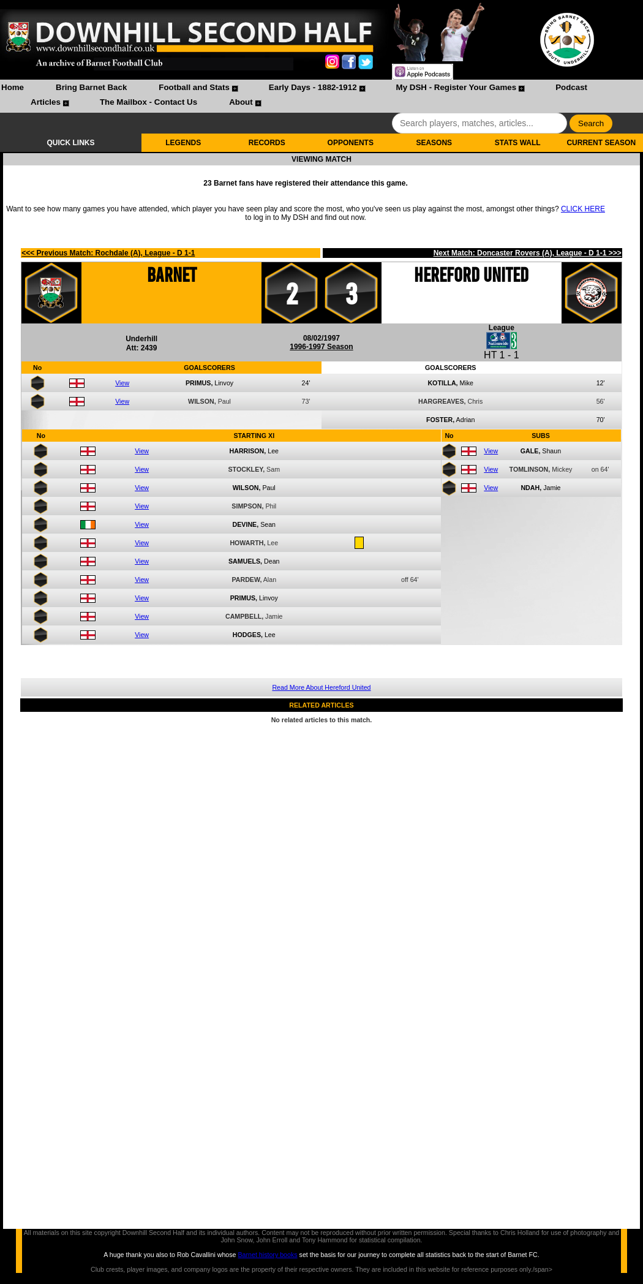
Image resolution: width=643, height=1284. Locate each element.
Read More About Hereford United (321, 687)
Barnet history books (267, 1254)
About (241, 102)
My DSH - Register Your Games (456, 87)
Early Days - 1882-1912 (313, 87)
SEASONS (434, 142)
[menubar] (321, 96)
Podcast (571, 87)
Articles (46, 102)
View (122, 383)
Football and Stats (194, 87)
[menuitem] (12, 88)
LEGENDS (183, 142)
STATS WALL (518, 142)
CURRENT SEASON (601, 142)
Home (12, 87)
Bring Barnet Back (91, 87)
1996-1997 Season (321, 346)
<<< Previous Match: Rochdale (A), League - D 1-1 (108, 253)
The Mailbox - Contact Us (148, 102)
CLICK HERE (583, 209)
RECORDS (267, 142)
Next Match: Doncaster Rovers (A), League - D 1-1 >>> (528, 253)
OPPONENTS (351, 142)
